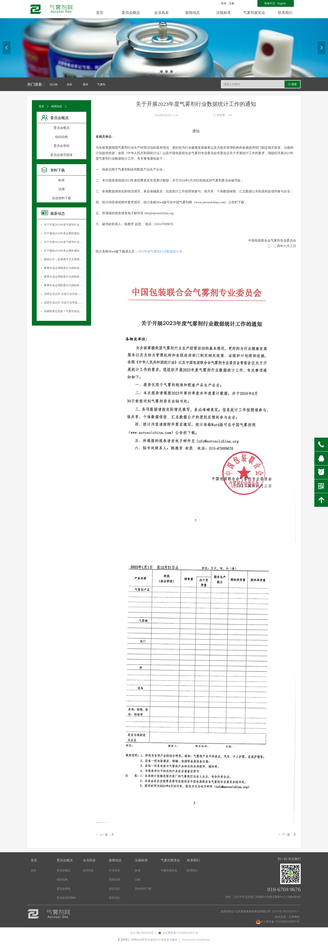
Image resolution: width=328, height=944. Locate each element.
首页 (41, 106)
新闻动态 (56, 106)
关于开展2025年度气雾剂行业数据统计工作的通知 (63, 224)
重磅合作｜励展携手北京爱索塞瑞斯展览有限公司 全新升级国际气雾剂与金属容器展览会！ (63, 259)
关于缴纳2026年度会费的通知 (61, 233)
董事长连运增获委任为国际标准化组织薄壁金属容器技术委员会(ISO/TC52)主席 (63, 268)
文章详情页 (43, 114)
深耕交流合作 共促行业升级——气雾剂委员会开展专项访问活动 (63, 294)
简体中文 (269, 3)
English (281, 3)
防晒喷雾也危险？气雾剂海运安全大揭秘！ (63, 311)
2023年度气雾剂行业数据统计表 (160, 251)
